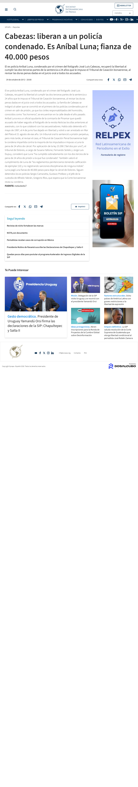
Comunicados (87, 19)
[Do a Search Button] (14, 9)
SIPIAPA (8, 27)
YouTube (36, 353)
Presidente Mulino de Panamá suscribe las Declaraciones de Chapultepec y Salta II (45, 247)
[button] (124, 5)
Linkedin (52, 353)
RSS (85, 353)
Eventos (100, 19)
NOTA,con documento (17, 232)
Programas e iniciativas (62, 19)
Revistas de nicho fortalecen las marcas (25, 225)
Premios (115, 19)
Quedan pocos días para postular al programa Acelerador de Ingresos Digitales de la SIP (46, 256)
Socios (130, 19)
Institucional (13, 19)
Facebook (40, 353)
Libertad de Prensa (35, 19)
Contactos (77, 353)
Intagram (48, 353)
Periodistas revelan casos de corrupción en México (30, 240)
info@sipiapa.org (64, 353)
